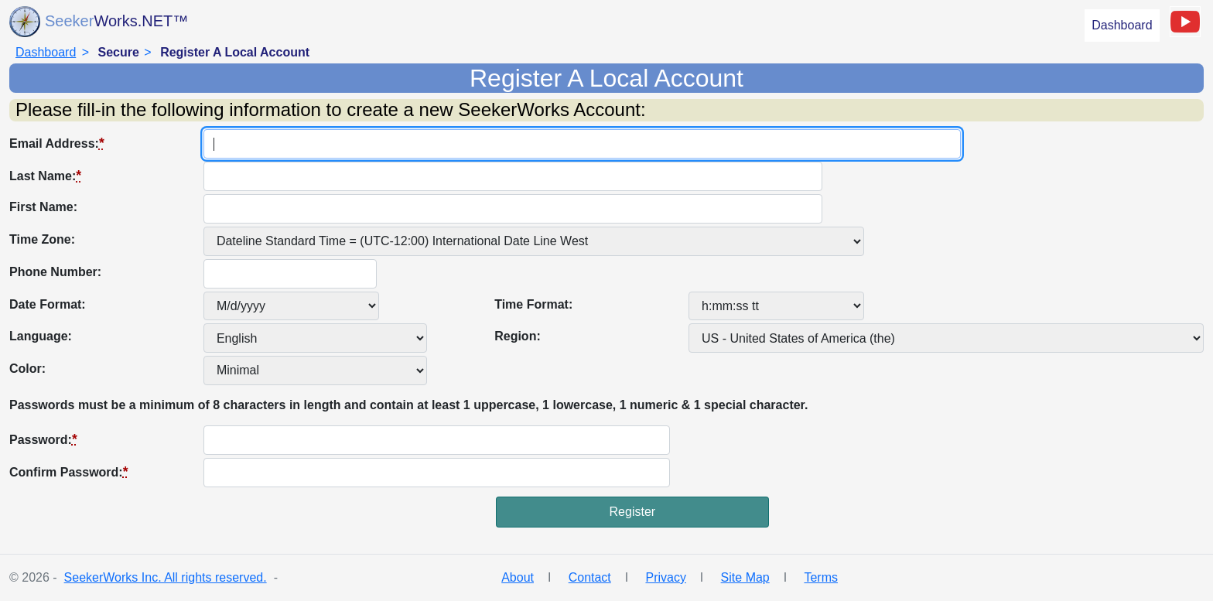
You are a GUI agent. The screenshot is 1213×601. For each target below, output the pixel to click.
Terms (821, 577)
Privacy (665, 577)
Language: (40, 336)
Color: (27, 368)
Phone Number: (55, 271)
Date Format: (47, 304)
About (517, 577)
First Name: (43, 206)
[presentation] (126, 527)
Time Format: (533, 304)
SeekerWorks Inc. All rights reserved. (165, 577)
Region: (517, 336)
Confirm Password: (68, 472)
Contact (590, 577)
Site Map (745, 577)
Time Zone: (42, 239)
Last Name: (45, 175)
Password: (43, 439)
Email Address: (56, 143)
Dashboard (1122, 25)
